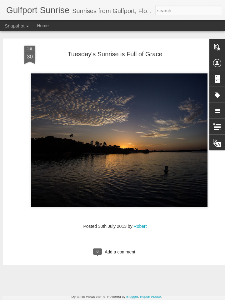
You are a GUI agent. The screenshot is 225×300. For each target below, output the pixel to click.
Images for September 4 (117, 278)
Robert (140, 211)
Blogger (132, 296)
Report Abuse (150, 296)
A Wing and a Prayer (40, 281)
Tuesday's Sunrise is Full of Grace (115, 39)
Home (42, 25)
